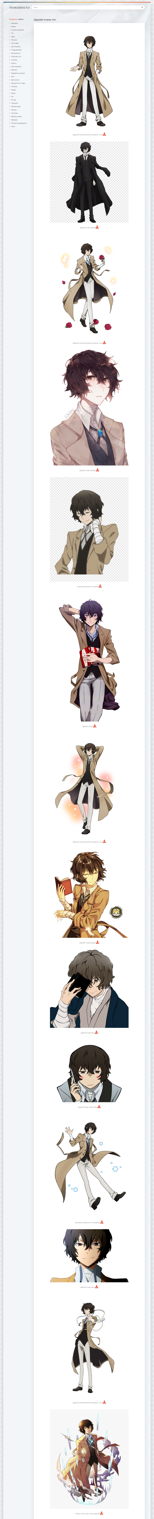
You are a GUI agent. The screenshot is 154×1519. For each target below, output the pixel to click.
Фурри (13, 90)
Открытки (14, 103)
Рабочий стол (16, 56)
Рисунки (14, 40)
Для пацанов (15, 46)
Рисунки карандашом (19, 123)
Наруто (13, 63)
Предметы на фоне (18, 73)
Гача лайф (14, 43)
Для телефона (16, 66)
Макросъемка (16, 116)
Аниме (13, 27)
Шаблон (14, 70)
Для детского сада (18, 83)
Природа (14, 120)
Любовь (14, 86)
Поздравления (16, 50)
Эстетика (14, 113)
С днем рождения (17, 30)
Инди (13, 37)
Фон (12, 76)
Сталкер (14, 60)
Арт (12, 96)
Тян (12, 33)
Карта (13, 93)
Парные (14, 110)
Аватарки (14, 23)
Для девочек (15, 53)
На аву (13, 100)
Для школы (15, 80)
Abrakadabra (19, 7)
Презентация (15, 106)
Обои (13, 126)
